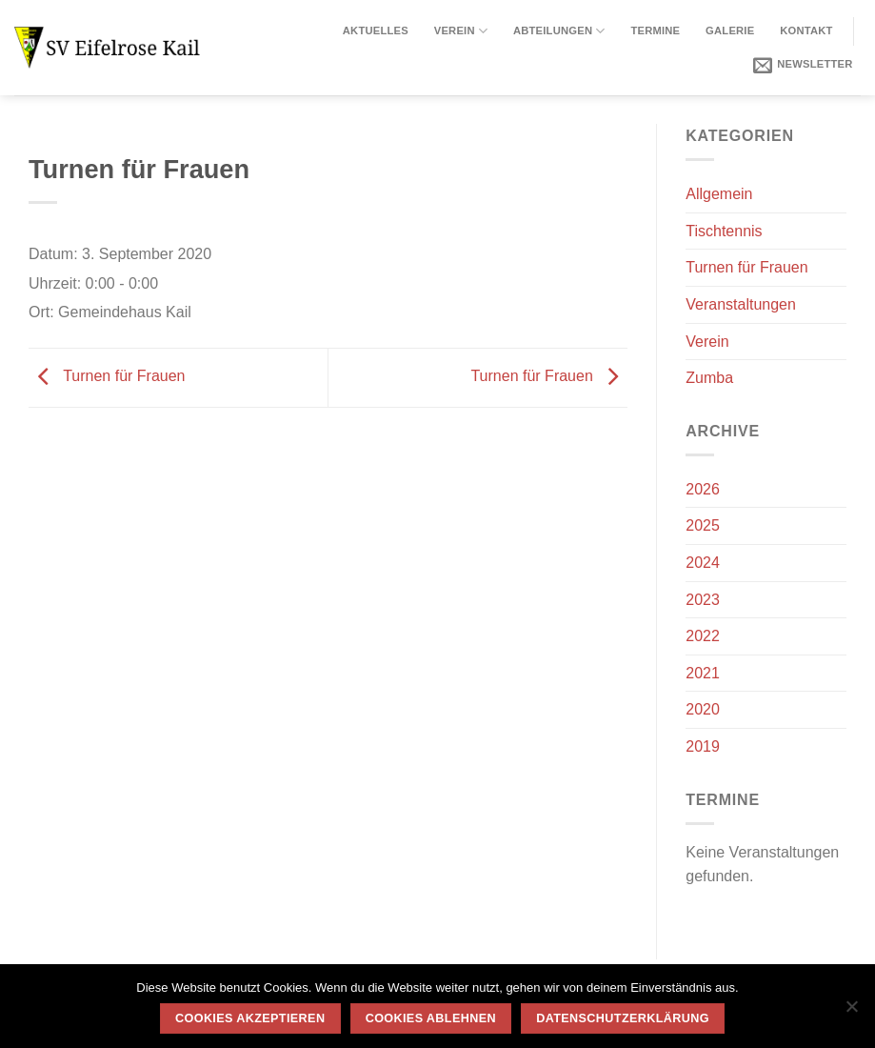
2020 (703, 709)
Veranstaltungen (741, 304)
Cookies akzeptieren (250, 1018)
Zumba (709, 378)
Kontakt (806, 30)
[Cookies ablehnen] (851, 1012)
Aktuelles (375, 30)
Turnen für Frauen (107, 376)
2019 (703, 746)
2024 (703, 562)
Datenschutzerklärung (622, 1018)
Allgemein (719, 194)
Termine (655, 30)
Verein (460, 31)
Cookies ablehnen (431, 1018)
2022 (703, 636)
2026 (703, 489)
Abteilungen (559, 31)
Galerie (730, 30)
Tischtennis (724, 231)
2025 (703, 525)
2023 (703, 600)
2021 (703, 673)
